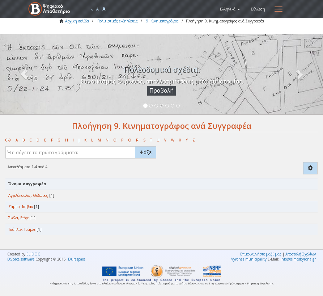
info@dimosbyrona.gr (298, 259)
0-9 (8, 140)
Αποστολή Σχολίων (300, 254)
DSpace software (20, 259)
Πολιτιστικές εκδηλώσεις (117, 21)
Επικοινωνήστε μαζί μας (260, 254)
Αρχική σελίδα (77, 21)
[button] (230, 9)
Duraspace (76, 259)
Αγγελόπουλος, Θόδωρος (28, 195)
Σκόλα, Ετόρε (18, 217)
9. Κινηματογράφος (162, 21)
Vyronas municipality (249, 259)
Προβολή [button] (161, 90)
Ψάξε (146, 152)
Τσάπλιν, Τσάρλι (21, 229)
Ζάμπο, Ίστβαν (20, 206)
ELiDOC (33, 254)
